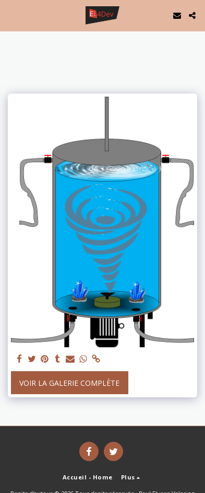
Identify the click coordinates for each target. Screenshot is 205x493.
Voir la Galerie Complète (69, 383)
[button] (11, 15)
